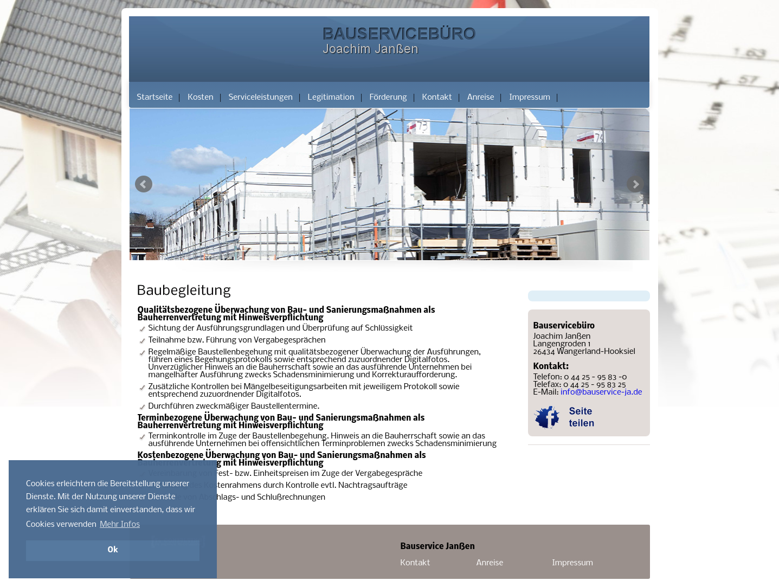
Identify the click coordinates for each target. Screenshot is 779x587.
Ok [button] (112, 550)
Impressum (529, 97)
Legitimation (331, 97)
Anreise (480, 97)
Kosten (200, 97)
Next (635, 184)
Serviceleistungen (261, 97)
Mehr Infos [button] (120, 524)
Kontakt (437, 97)
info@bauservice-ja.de (601, 392)
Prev (143, 184)
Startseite (155, 97)
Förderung (388, 97)
